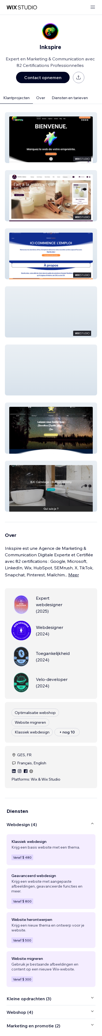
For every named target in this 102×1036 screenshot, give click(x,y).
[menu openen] (92, 7)
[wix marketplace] (22, 7)
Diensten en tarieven (70, 97)
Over (40, 97)
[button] (51, 137)
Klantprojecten (16, 97)
